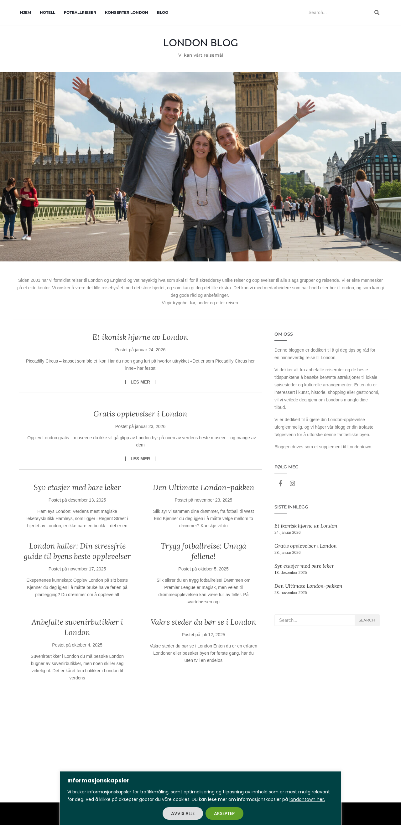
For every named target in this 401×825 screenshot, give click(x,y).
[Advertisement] (200, 755)
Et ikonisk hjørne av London (140, 337)
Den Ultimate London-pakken (203, 487)
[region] (200, 798)
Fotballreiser (80, 12)
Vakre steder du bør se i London (203, 622)
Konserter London (126, 12)
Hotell (47, 12)
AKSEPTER (224, 813)
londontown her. (307, 799)
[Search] (377, 12)
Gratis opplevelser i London (140, 414)
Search (367, 620)
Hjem (25, 12)
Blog (162, 12)
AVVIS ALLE (183, 813)
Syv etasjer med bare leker (77, 487)
